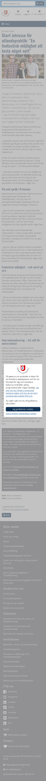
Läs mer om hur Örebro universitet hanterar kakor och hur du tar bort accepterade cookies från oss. (22, 391)
